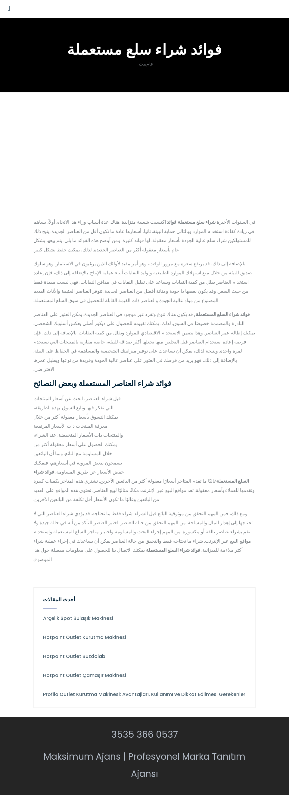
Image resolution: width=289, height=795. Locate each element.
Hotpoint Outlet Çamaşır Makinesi (84, 675)
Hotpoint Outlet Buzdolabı (75, 656)
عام (150, 63)
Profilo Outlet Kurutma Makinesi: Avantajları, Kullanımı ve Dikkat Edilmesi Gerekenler (144, 694)
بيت (142, 63)
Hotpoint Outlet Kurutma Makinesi (84, 637)
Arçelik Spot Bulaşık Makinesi (78, 618)
